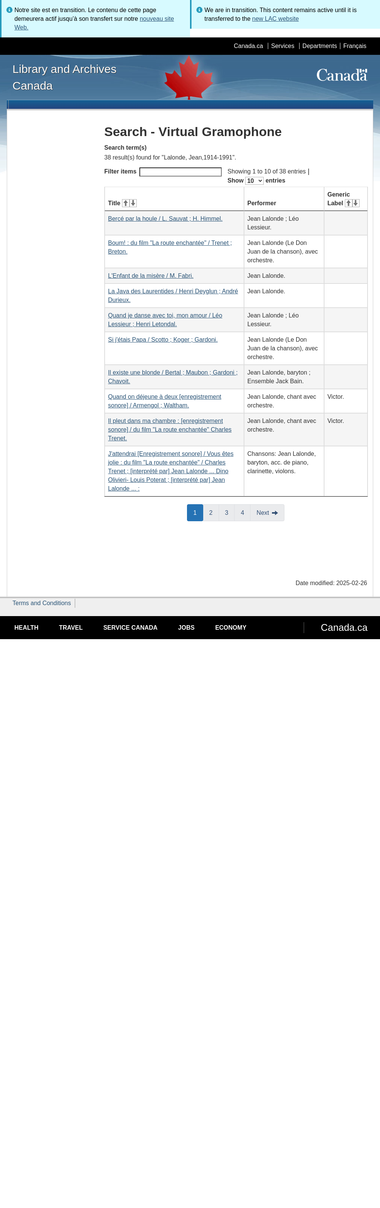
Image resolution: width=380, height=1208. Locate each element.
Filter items (163, 172)
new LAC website (275, 18)
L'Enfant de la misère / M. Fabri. (150, 276)
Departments (320, 46)
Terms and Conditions (41, 603)
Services (282, 46)
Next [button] (262, 513)
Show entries (256, 181)
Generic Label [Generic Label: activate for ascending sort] (343, 198)
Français (354, 46)
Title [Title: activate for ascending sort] (122, 203)
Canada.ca (248, 46)
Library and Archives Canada (64, 77)
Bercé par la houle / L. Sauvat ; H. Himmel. (165, 218)
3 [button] (230, 512)
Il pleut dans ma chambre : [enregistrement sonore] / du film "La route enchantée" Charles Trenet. (170, 429)
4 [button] (245, 512)
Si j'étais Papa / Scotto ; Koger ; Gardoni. (163, 339)
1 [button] (198, 512)
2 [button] (214, 512)
